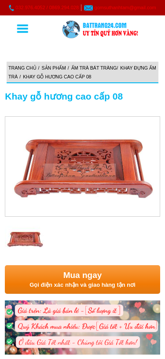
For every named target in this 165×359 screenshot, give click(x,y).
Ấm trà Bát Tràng (94, 67)
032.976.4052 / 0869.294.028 (47, 7)
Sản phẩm (54, 67)
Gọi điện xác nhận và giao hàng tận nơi (82, 279)
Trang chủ (22, 67)
